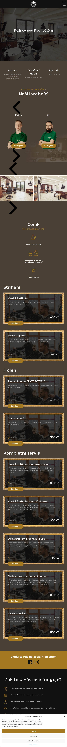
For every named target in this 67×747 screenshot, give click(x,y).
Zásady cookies (33, 745)
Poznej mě (18, 146)
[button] (64, 716)
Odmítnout (33, 736)
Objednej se (16, 323)
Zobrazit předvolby (33, 741)
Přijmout (33, 731)
